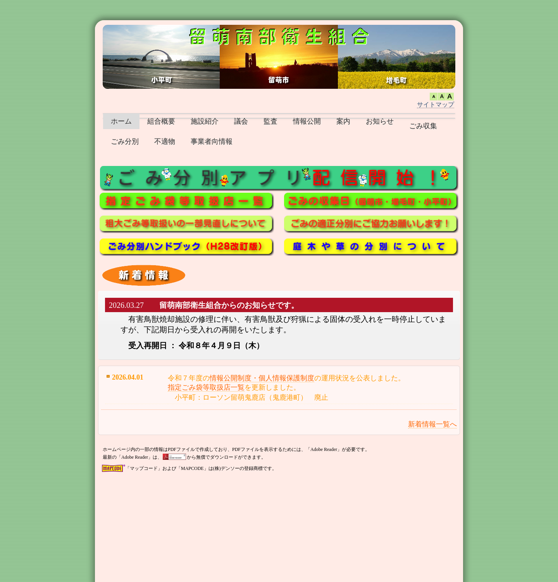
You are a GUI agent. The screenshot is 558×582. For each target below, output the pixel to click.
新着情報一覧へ (432, 424)
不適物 (164, 141)
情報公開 (307, 121)
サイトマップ (435, 104)
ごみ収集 (423, 126)
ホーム (121, 121)
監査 (270, 121)
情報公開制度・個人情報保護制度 (262, 378)
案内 (343, 121)
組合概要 (161, 121)
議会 (241, 121)
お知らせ (380, 121)
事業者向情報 (211, 141)
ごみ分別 (125, 141)
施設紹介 (205, 121)
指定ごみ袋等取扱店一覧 (206, 387)
